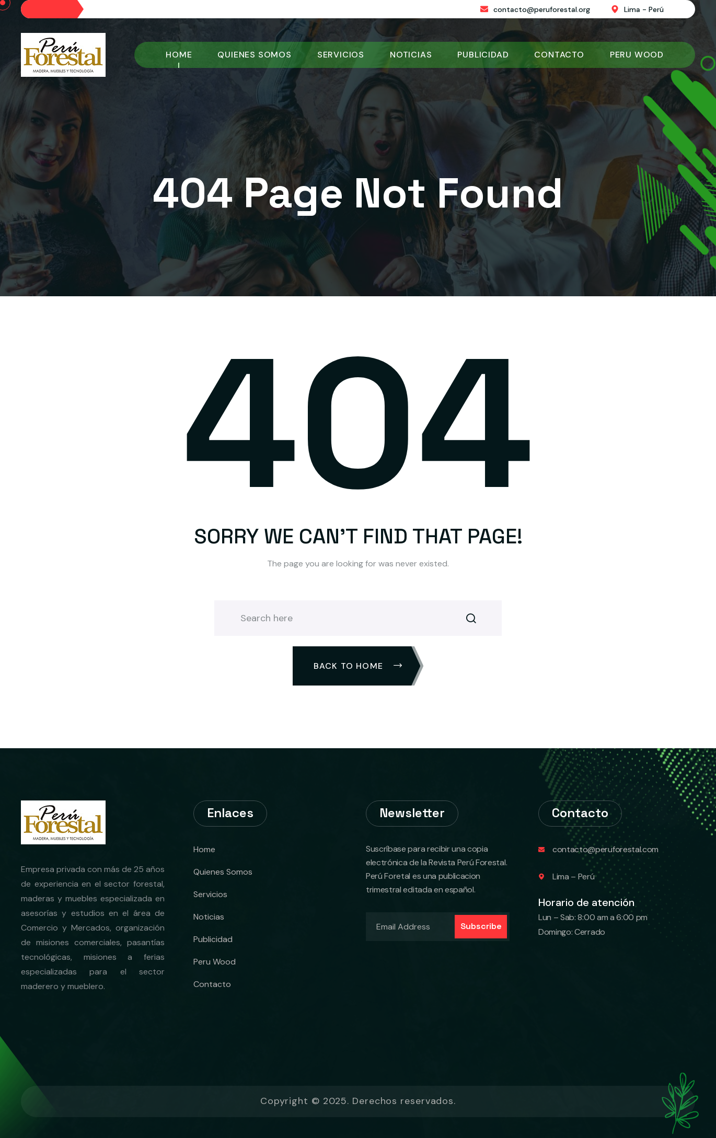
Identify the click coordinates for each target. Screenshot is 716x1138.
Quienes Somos (254, 54)
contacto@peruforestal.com (605, 849)
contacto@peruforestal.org (541, 9)
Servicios (340, 54)
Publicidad (483, 54)
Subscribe (481, 926)
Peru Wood (637, 54)
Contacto (559, 54)
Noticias (411, 54)
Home (179, 54)
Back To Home (358, 665)
